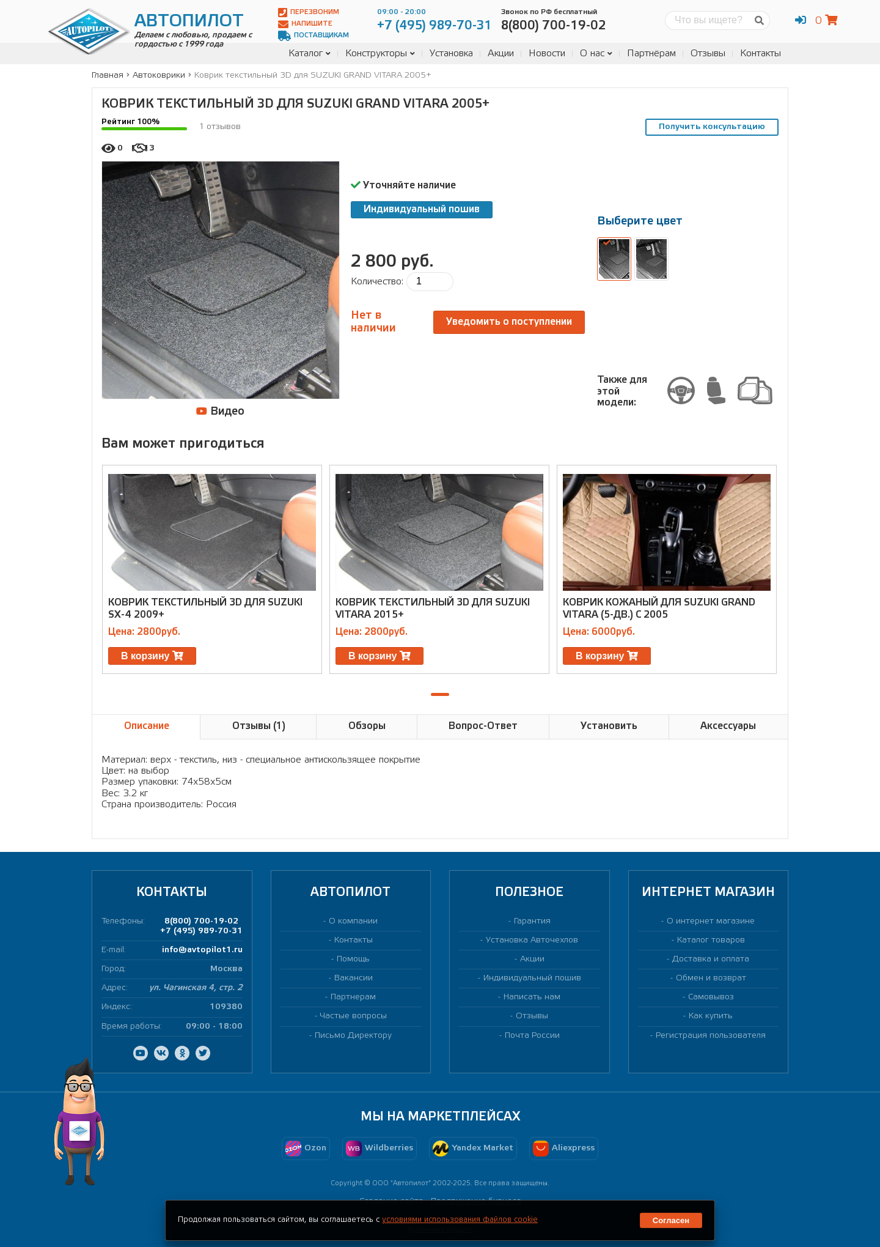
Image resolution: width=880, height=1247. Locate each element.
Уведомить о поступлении (509, 322)
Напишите (305, 24)
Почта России (532, 1036)
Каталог (309, 53)
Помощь (353, 959)
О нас (596, 53)
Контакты (760, 53)
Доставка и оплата (710, 959)
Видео (220, 411)
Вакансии (353, 978)
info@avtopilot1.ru (202, 950)
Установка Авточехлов (532, 940)
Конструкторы (380, 53)
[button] (440, 694)
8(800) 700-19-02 (201, 921)
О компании (353, 921)
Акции (501, 53)
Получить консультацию (712, 127)
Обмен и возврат (711, 978)
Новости (547, 53)
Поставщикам (313, 36)
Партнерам (353, 997)
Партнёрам (651, 53)
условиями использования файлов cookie (460, 1219)
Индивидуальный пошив (422, 209)
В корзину (152, 656)
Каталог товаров (711, 940)
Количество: (377, 281)
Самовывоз (711, 997)
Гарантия (532, 921)
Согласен (671, 1220)
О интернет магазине (711, 921)
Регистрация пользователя (711, 1036)
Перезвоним (308, 12)
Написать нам (532, 997)
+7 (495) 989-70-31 (201, 931)
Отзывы (708, 53)
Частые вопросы (353, 1016)
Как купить (711, 1016)
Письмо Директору (353, 1036)
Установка (451, 53)
